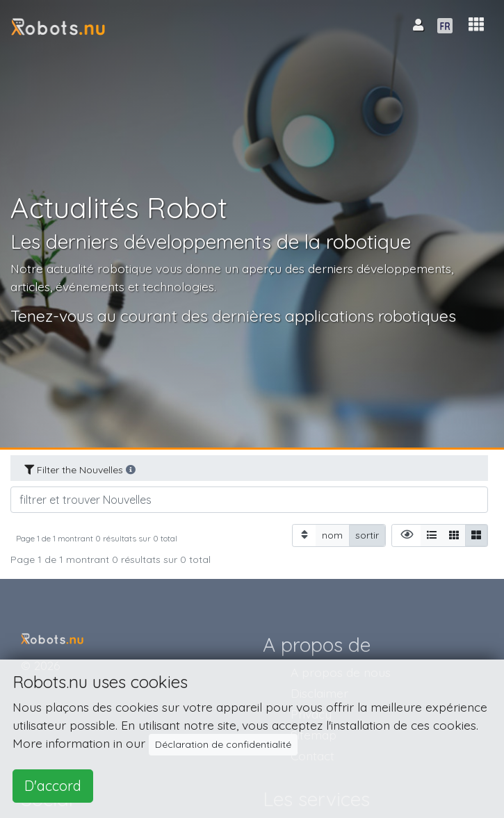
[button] (476, 24)
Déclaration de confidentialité (223, 744)
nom (332, 534)
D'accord (52, 785)
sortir (367, 534)
